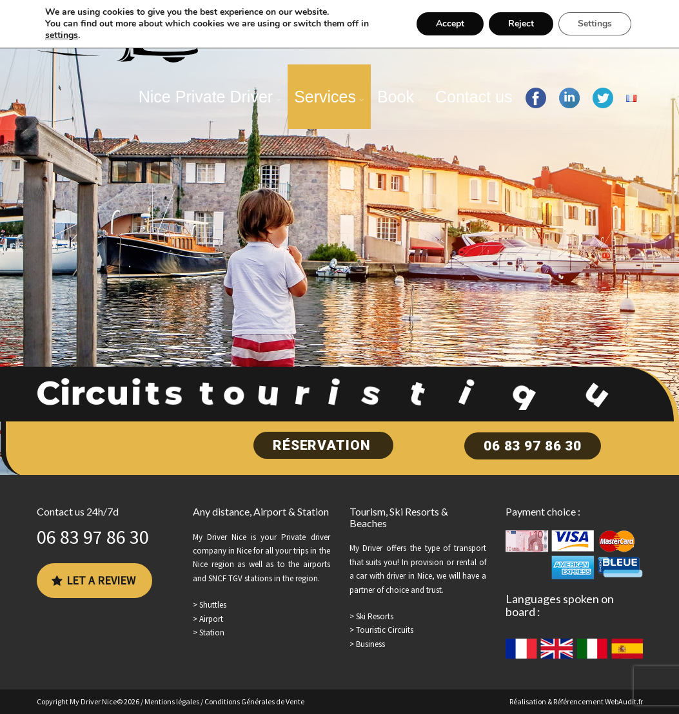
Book (395, 97)
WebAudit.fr (624, 701)
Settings (595, 23)
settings (61, 35)
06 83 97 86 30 (533, 446)
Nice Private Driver (206, 97)
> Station (208, 632)
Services (325, 97)
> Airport (208, 618)
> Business (367, 644)
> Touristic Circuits (381, 629)
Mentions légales (171, 701)
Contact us (474, 97)
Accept (450, 23)
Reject (521, 23)
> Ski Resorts (371, 616)
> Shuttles (209, 604)
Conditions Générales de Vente (254, 701)
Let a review (93, 580)
